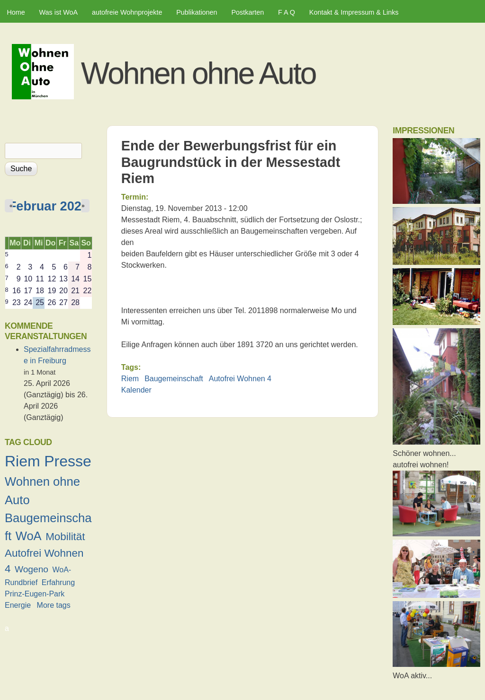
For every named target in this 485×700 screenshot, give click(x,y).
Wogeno (31, 569)
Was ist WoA (58, 12)
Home (16, 12)
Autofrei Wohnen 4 (240, 379)
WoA (29, 535)
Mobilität (65, 536)
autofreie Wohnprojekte (127, 12)
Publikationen (196, 12)
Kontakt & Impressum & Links (354, 12)
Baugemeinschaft (173, 379)
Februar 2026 (49, 206)
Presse (67, 461)
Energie (18, 605)
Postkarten (247, 12)
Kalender (136, 390)
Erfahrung (58, 582)
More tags (54, 605)
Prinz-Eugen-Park (34, 594)
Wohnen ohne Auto (198, 73)
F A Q (286, 12)
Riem (130, 379)
